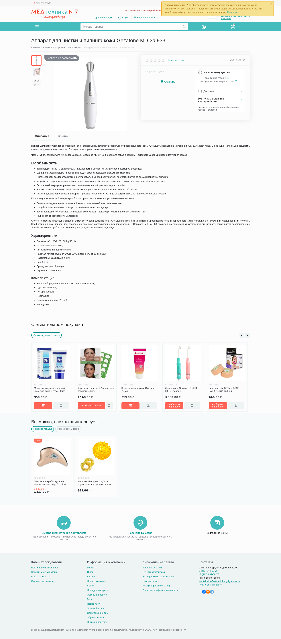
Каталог (91, 575)
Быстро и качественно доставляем (64, 532)
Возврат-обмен (151, 580)
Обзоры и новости (97, 594)
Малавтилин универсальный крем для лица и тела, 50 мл (50, 389)
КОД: (232, 60)
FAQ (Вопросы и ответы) (156, 585)
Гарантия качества (140, 532)
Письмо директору (97, 621)
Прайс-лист (93, 603)
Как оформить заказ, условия (159, 575)
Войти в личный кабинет (44, 567)
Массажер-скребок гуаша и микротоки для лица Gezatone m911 (50, 482)
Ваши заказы (38, 575)
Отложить (167, 81)
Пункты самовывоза (154, 571)
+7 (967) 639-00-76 (209, 573)
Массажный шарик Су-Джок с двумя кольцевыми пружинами (94, 482)
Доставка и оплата (153, 567)
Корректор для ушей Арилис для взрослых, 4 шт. (96, 389)
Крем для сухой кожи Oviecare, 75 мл (138, 389)
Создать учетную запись (44, 571)
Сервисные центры (97, 612)
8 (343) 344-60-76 (208, 570)
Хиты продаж (105, 17)
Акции (125, 17)
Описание (42, 136)
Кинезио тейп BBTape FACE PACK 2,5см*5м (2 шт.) (224, 389)
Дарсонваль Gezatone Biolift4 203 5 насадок (181, 389)
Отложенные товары (42, 580)
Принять (232, 12)
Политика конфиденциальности (160, 589)
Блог (89, 598)
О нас (90, 571)
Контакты (226, 18)
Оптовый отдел (95, 607)
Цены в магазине (96, 580)
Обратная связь (96, 616)
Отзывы (62, 136)
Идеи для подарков (145, 17)
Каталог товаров (52, 26)
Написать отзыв (175, 60)
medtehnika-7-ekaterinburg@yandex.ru (219, 580)
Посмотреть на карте (210, 584)
